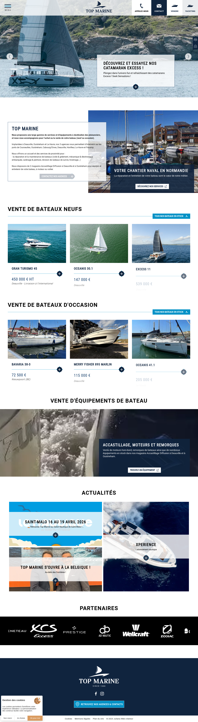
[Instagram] (102, 694)
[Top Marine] (99, 8)
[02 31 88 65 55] (141, 8)
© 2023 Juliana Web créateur (119, 719)
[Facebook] (96, 694)
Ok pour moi (35, 718)
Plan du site (98, 719)
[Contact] (159, 8)
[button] (9, 56)
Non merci (8, 718)
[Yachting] (190, 8)
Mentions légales (82, 719)
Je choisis (21, 718)
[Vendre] (174, 8)
